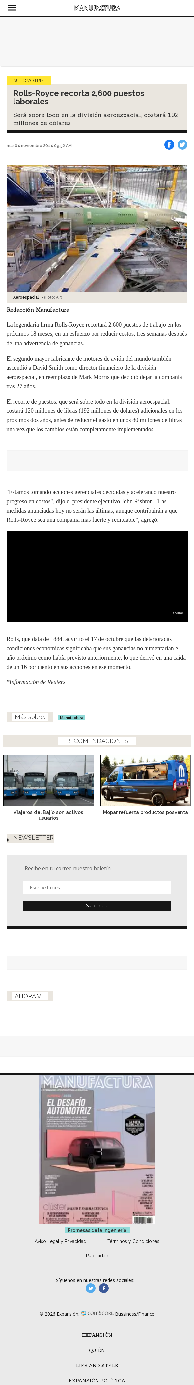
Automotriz (28, 80)
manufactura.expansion (104, 1288)
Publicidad (97, 1255)
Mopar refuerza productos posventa (145, 812)
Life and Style (97, 1365)
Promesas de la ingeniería (97, 1230)
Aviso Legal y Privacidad (60, 1241)
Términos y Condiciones (133, 1241)
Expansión (97, 1335)
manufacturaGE (91, 1288)
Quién (97, 1350)
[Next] (183, 777)
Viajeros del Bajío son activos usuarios (48, 815)
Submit (97, 906)
